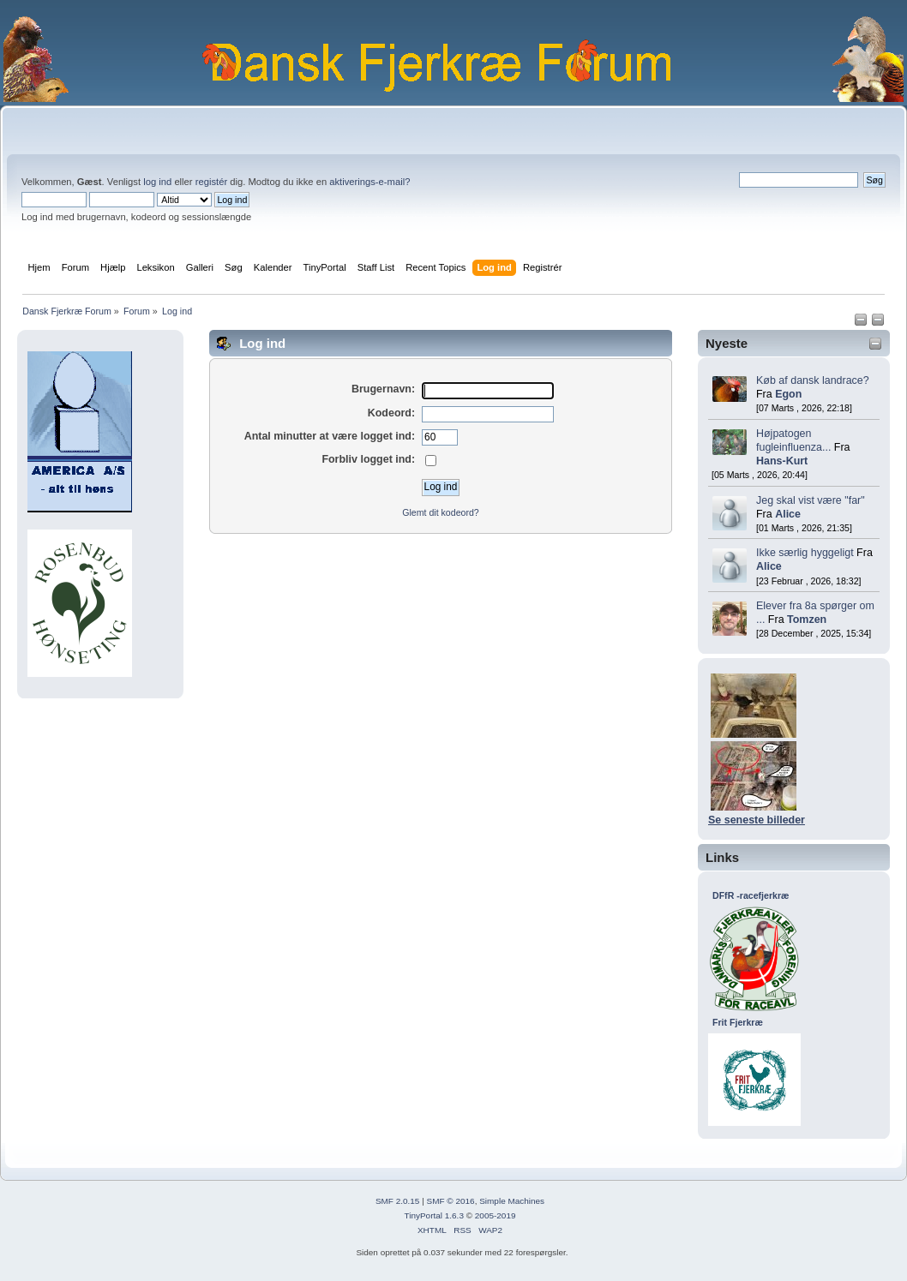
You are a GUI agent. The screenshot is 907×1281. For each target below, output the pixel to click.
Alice (788, 514)
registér (211, 182)
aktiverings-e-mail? (369, 182)
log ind (157, 182)
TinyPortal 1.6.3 (433, 1215)
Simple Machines (511, 1201)
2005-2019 (495, 1215)
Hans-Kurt (782, 461)
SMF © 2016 (451, 1201)
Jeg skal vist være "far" (810, 500)
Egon (788, 394)
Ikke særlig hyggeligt (805, 553)
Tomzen (806, 620)
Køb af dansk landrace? (812, 380)
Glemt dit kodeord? (440, 512)
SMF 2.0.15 (397, 1201)
